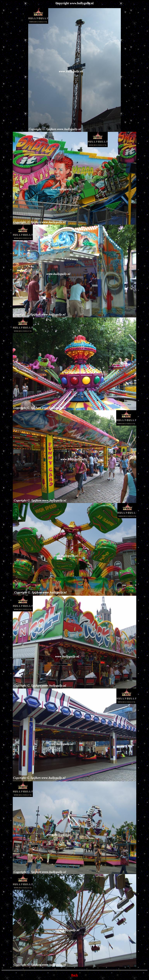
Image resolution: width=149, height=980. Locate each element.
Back (74, 975)
